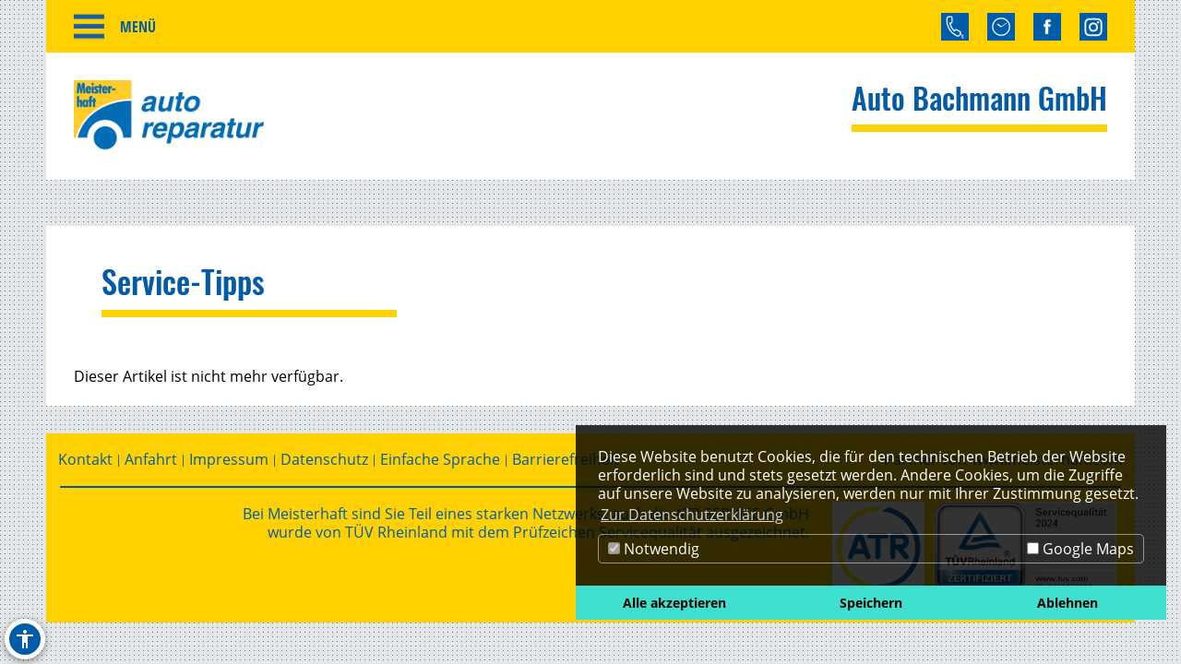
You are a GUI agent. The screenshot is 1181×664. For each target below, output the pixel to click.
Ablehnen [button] (1067, 602)
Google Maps (1080, 549)
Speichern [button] (871, 602)
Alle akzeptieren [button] (674, 602)
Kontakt (85, 459)
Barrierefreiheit (565, 459)
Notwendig (653, 549)
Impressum (228, 459)
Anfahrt (151, 459)
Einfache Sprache (440, 459)
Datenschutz (324, 459)
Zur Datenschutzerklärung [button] (692, 514)
